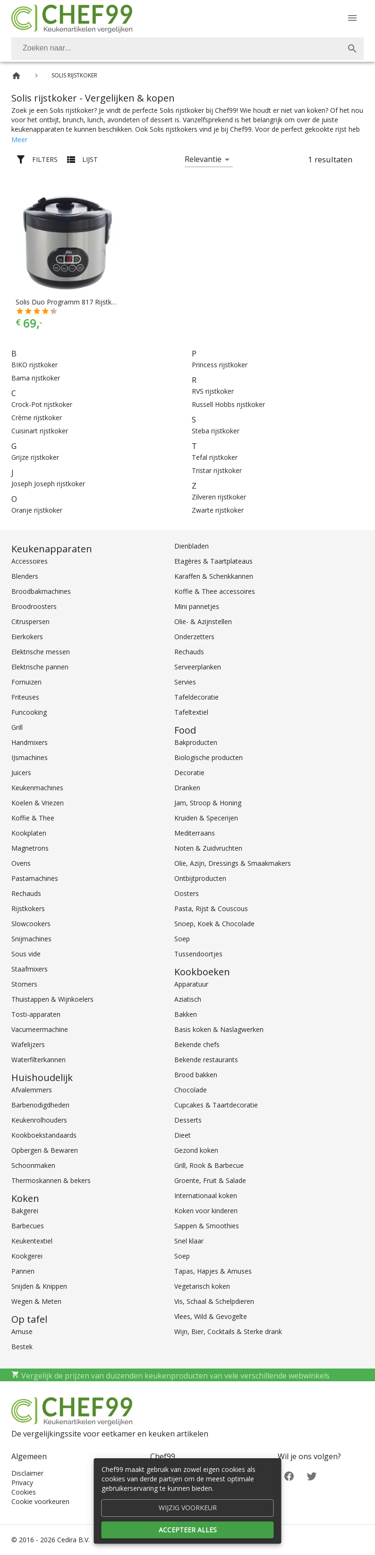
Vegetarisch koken (202, 1286)
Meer (19, 139)
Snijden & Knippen (39, 1286)
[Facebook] (289, 1475)
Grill (17, 727)
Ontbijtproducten (200, 878)
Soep (182, 938)
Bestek (22, 1346)
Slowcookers (31, 923)
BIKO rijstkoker (34, 364)
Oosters (186, 893)
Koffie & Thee (32, 817)
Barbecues (27, 1225)
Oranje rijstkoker (36, 510)
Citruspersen (30, 621)
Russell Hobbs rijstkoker (228, 404)
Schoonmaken (33, 1165)
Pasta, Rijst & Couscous (211, 908)
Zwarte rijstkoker (218, 510)
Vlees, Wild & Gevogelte (210, 1316)
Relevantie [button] (203, 159)
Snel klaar (189, 1240)
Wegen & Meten (36, 1301)
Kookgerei (27, 1255)
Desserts (188, 1120)
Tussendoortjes (198, 953)
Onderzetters (194, 636)
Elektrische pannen (39, 666)
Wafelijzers (28, 1044)
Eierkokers (27, 636)
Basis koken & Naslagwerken (219, 1029)
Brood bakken (195, 1074)
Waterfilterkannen (38, 1059)
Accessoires (29, 561)
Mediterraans (194, 832)
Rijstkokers (28, 908)
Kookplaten (28, 832)
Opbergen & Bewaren (44, 1150)
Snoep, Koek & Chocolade (214, 923)
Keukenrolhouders (39, 1120)
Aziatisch (187, 999)
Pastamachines (34, 878)
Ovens (21, 863)
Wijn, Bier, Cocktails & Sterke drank (228, 1331)
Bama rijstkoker (35, 377)
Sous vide (26, 953)
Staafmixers (29, 968)
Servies (185, 681)
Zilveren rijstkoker (219, 496)
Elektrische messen (40, 651)
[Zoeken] (176, 48)
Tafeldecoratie (196, 697)
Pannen (22, 1271)
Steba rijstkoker (215, 430)
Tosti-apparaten (35, 1014)
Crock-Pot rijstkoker (41, 404)
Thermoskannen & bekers (51, 1180)
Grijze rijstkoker (35, 457)
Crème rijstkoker (36, 417)
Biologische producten (208, 757)
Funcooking (29, 712)
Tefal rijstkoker (215, 457)
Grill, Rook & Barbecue (209, 1165)
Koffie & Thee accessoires (214, 591)
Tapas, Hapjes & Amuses (213, 1271)
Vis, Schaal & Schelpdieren (214, 1301)
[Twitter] (311, 1475)
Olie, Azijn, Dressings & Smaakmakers (232, 863)
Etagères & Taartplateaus (213, 561)
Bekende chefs (197, 1044)
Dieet (182, 1135)
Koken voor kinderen (206, 1210)
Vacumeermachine (39, 1029)
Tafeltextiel (191, 712)
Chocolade (190, 1089)
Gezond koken (196, 1150)
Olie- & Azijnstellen (203, 621)
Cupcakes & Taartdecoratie (216, 1104)
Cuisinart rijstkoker (39, 430)
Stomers (24, 984)
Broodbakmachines (41, 591)
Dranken (187, 787)
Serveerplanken (197, 666)
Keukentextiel (31, 1240)
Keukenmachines (37, 787)
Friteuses (25, 697)
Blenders (24, 576)
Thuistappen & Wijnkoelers (52, 999)
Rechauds (26, 893)
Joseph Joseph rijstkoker (48, 483)
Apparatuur (191, 984)
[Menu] (352, 18)
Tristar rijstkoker (217, 470)
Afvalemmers (31, 1089)
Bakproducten (195, 742)
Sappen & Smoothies (206, 1225)
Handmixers (29, 742)
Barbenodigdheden (40, 1104)
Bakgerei (24, 1210)
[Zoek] (352, 48)
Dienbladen (191, 545)
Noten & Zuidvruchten (208, 848)
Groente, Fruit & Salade (210, 1180)
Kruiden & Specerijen (206, 817)
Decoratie (189, 772)
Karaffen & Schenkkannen (213, 576)
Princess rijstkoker (219, 364)
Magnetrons (30, 848)
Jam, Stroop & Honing (207, 802)
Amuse (22, 1331)
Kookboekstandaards (44, 1135)
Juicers (21, 772)
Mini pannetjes (196, 606)
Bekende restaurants (206, 1059)
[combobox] (187, 48)
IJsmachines (29, 757)
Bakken (185, 1014)
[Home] (16, 76)
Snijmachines (31, 938)
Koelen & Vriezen (37, 802)
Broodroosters (34, 606)
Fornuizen (26, 681)
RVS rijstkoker (213, 391)
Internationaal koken (205, 1195)
